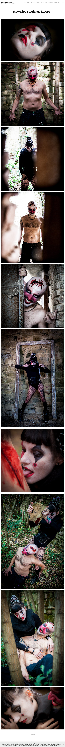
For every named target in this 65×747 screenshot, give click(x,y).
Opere (25, 2)
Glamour (42, 2)
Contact (55, 2)
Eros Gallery (37, 2)
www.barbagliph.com (7, 2)
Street (46, 2)
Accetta (55, 745)
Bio (59, 2)
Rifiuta (59, 745)
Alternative (51, 2)
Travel (28, 2)
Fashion (32, 2)
